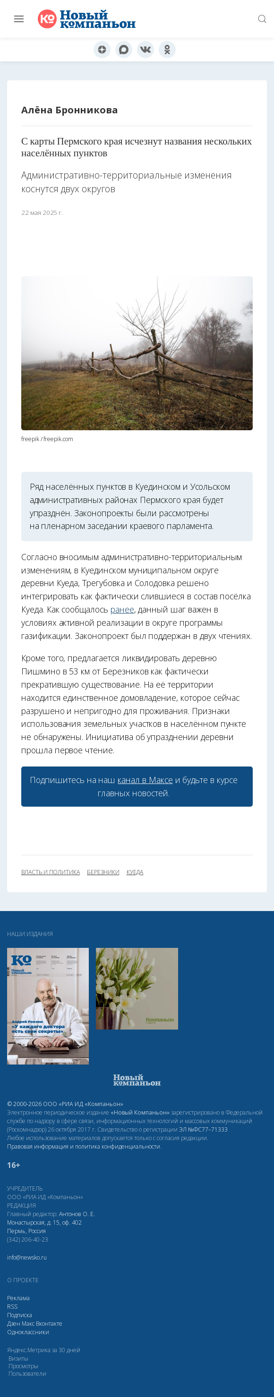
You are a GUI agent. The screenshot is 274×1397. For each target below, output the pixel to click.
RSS (12, 1307)
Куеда (135, 872)
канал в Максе (145, 779)
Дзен (13, 1324)
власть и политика (50, 872)
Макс (28, 1324)
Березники (103, 872)
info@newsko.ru (27, 1257)
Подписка (19, 1315)
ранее (122, 609)
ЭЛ (203, 1129)
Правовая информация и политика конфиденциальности (83, 1146)
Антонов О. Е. (77, 1214)
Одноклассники (28, 1332)
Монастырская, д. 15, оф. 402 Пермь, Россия (44, 1226)
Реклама (18, 1298)
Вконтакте (49, 1324)
